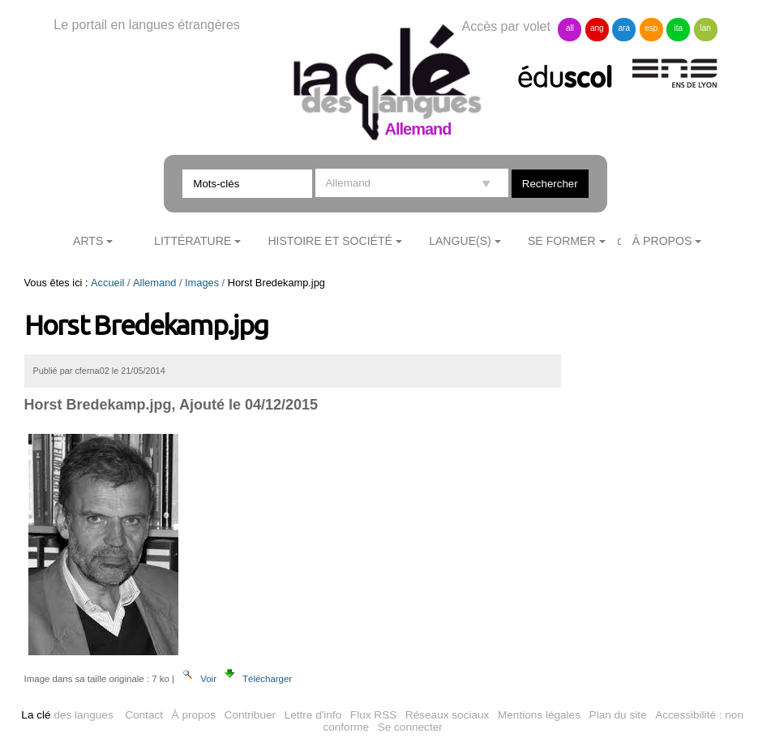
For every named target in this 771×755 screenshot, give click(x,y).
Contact (144, 715)
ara (624, 28)
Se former (562, 240)
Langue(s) (460, 240)
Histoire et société (330, 240)
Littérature (192, 240)
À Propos (662, 240)
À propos (194, 715)
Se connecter (410, 727)
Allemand (154, 283)
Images (202, 283)
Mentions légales (539, 715)
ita (678, 28)
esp (651, 28)
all (570, 28)
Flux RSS (373, 715)
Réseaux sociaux (447, 715)
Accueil (107, 283)
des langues (67, 715)
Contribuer (250, 715)
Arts (88, 240)
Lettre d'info (313, 715)
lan (705, 28)
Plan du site (618, 715)
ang (597, 28)
